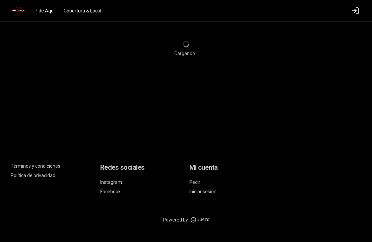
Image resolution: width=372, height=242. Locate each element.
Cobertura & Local (82, 10)
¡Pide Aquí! (45, 10)
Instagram (111, 182)
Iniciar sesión (202, 191)
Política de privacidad (33, 175)
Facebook (110, 191)
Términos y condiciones (35, 166)
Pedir (194, 182)
